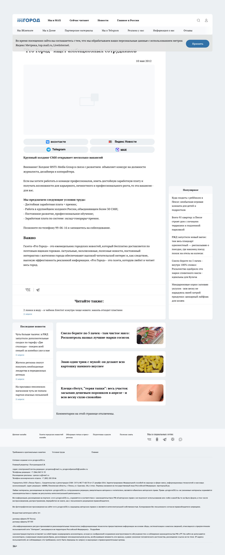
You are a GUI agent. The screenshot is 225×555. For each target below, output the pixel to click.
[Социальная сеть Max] (122, 150)
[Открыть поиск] (198, 20)
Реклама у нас (136, 30)
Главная (95, 452)
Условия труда (58, 452)
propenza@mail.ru (54, 469)
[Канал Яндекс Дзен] (173, 439)
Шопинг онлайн (19, 434)
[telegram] (39, 290)
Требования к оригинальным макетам (29, 452)
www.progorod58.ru (36, 460)
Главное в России (128, 20)
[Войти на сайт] (206, 20)
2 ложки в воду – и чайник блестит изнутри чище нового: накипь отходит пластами (89, 312)
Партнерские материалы (79, 30)
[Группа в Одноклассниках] (157, 439)
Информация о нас (164, 30)
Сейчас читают (79, 20)
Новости (103, 20)
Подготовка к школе (102, 434)
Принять (197, 43)
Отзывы (188, 30)
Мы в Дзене (49, 30)
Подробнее (95, 529)
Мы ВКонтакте (25, 30)
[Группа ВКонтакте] (55, 142)
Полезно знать (126, 434)
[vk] (28, 290)
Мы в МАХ (54, 20)
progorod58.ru (60, 490)
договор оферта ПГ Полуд (23, 519)
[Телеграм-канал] (55, 150)
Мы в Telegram (110, 30)
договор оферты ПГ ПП (22, 522)
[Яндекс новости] (122, 142)
